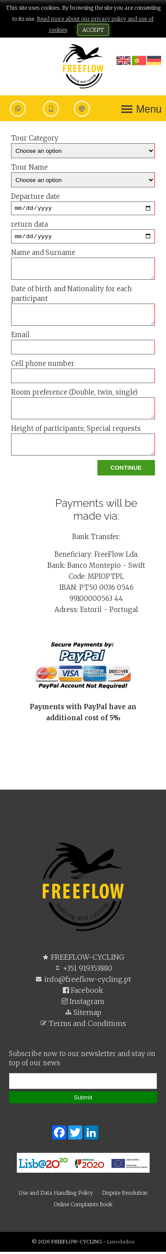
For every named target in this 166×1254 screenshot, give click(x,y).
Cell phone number (83, 373)
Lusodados (121, 1244)
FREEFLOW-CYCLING (83, 959)
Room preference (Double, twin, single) (83, 406)
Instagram (83, 1003)
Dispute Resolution (124, 1195)
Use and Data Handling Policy (56, 1195)
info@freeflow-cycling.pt (83, 981)
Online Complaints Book (83, 1206)
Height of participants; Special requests (83, 442)
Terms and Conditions (83, 1025)
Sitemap (83, 1014)
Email (83, 345)
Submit (83, 1099)
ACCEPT (93, 30)
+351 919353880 (83, 970)
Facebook (83, 992)
